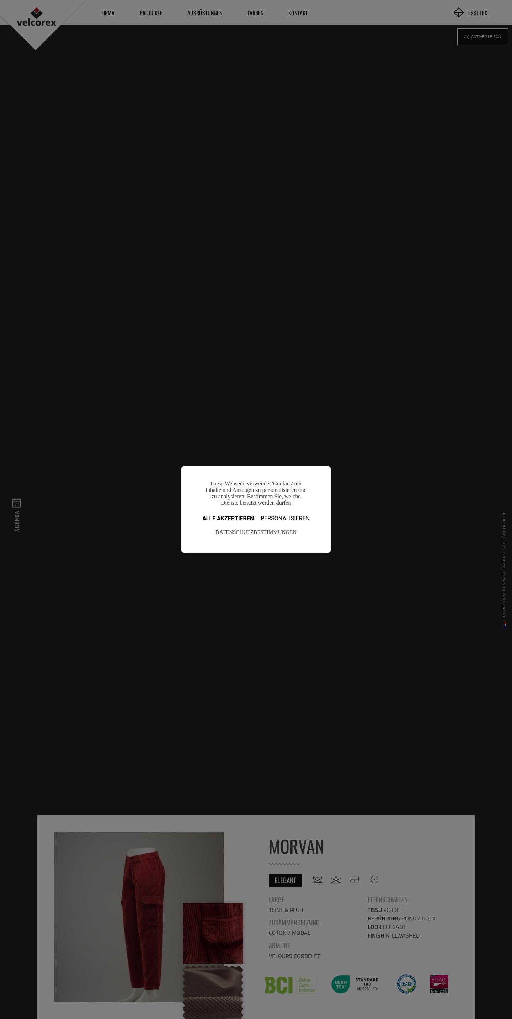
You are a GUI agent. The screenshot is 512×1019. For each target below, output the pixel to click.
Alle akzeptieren (228, 518)
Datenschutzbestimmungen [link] (256, 532)
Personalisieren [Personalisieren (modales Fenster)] (285, 518)
